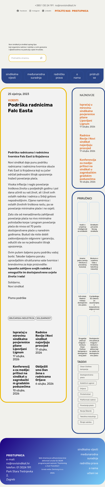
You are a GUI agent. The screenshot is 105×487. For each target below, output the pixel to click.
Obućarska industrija (21, 318)
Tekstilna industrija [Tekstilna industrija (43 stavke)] (88, 417)
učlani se (92, 473)
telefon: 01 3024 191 (18, 467)
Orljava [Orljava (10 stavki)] (83, 389)
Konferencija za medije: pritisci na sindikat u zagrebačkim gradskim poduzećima (21, 376)
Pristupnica (80, 10)
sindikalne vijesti (88, 449)
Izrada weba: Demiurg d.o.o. (52, 469)
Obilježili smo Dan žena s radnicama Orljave (43, 373)
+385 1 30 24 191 (44, 5)
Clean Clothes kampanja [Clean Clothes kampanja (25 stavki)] (86, 368)
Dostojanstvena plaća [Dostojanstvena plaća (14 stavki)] (86, 376)
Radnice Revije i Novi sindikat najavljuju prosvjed (44, 339)
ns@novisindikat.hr (65, 5)
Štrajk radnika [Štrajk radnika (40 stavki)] (85, 422)
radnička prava (89, 463)
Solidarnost (44, 318)
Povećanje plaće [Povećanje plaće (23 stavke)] (87, 405)
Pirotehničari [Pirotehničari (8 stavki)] (85, 394)
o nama (93, 468)
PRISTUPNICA (15, 455)
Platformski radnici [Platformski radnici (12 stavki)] (88, 400)
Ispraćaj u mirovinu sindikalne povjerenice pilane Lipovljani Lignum (21, 342)
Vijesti (13, 100)
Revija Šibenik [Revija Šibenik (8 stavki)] (86, 411)
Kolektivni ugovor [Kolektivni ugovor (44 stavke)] (87, 383)
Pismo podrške (17, 298)
